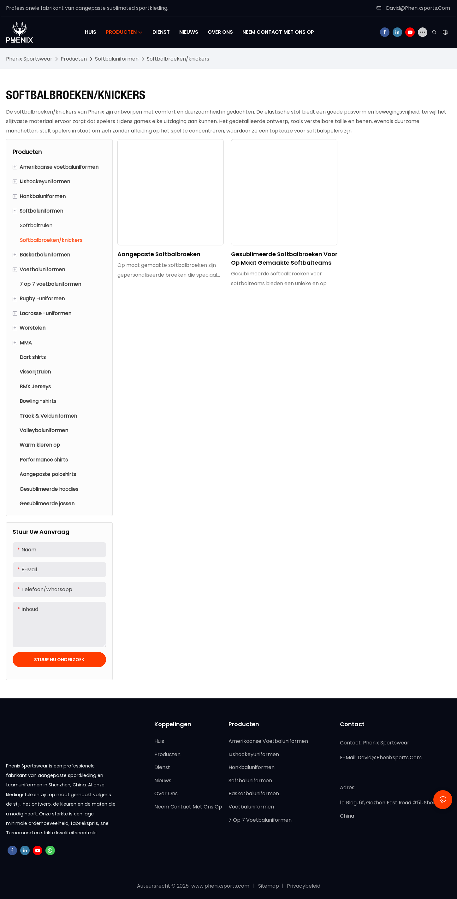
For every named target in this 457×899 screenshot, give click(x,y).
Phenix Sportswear (29, 58)
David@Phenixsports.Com (413, 8)
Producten (74, 58)
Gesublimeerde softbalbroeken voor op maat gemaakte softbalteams (284, 258)
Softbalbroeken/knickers (178, 58)
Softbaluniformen (117, 58)
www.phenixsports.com (220, 886)
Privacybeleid (303, 886)
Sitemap (269, 886)
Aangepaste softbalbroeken (158, 254)
